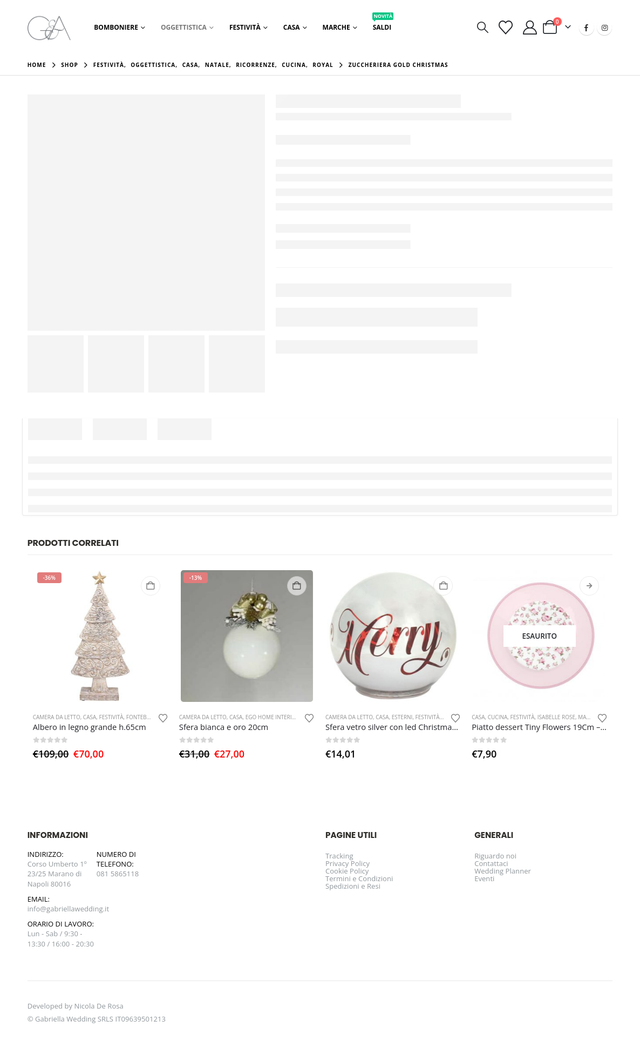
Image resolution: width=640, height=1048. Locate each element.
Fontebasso (143, 717)
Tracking (339, 856)
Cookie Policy (347, 871)
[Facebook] (586, 27)
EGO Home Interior (272, 717)
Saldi (382, 24)
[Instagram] (604, 27)
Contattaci (491, 863)
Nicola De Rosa (99, 1006)
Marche (336, 27)
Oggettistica (184, 27)
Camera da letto (56, 717)
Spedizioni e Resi (352, 886)
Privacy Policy (347, 863)
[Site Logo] (49, 27)
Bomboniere (116, 27)
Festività (245, 27)
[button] (482, 27)
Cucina (498, 717)
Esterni (402, 717)
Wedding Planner (502, 871)
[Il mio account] (529, 28)
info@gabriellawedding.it (69, 909)
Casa (291, 27)
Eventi (484, 878)
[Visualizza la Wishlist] (505, 28)
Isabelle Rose (556, 717)
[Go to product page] (101, 636)
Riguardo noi (495, 856)
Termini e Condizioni (359, 878)
